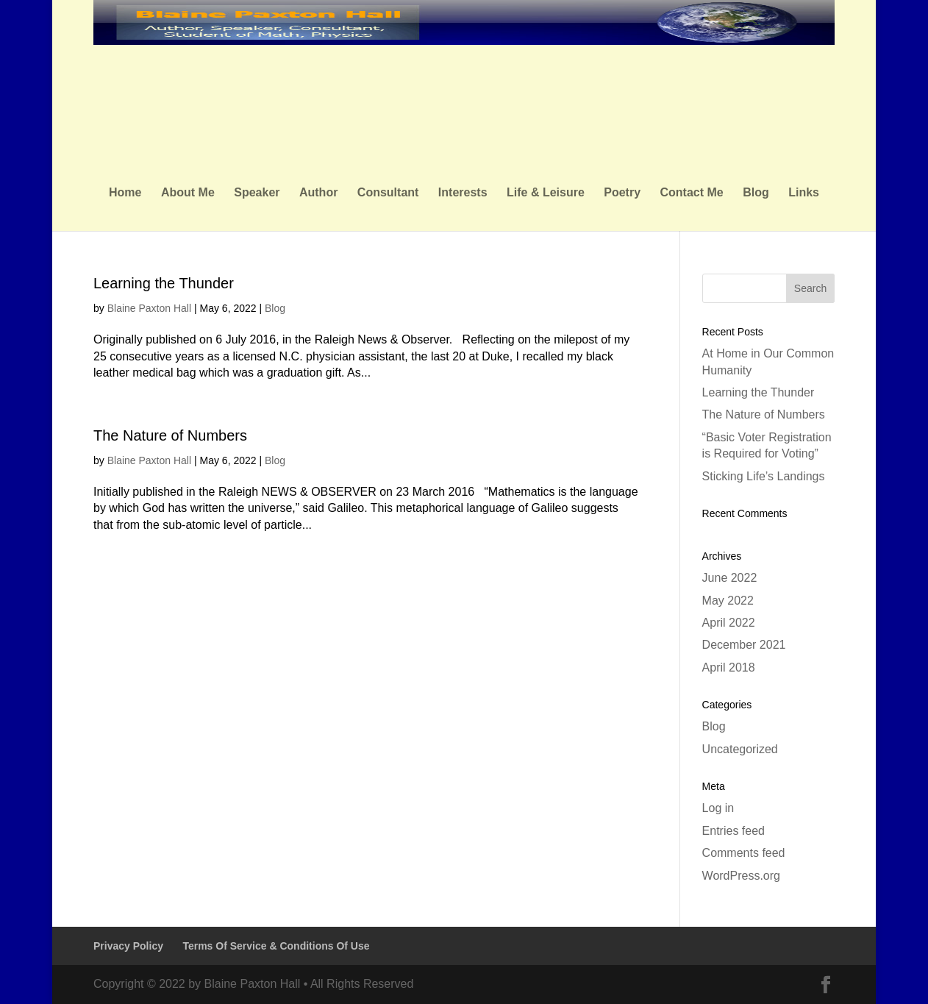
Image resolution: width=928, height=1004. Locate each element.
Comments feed (743, 853)
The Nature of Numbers (170, 435)
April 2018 (728, 667)
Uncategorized (740, 749)
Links (803, 193)
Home (125, 193)
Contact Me (692, 193)
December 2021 (744, 644)
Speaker (256, 193)
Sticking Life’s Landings (763, 476)
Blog (756, 193)
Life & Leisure (546, 193)
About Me (188, 193)
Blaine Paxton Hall (149, 308)
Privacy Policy (128, 946)
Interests (463, 193)
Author (318, 193)
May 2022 (728, 600)
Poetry (622, 193)
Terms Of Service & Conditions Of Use (275, 946)
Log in (718, 808)
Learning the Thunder (163, 283)
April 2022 (728, 622)
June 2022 (729, 578)
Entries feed (733, 831)
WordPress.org (741, 875)
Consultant (388, 193)
